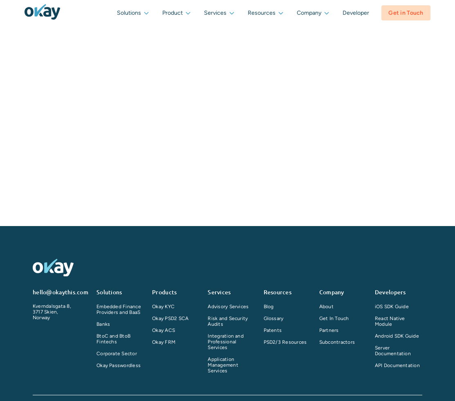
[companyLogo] (42, 12)
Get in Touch (405, 12)
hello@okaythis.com (60, 292)
